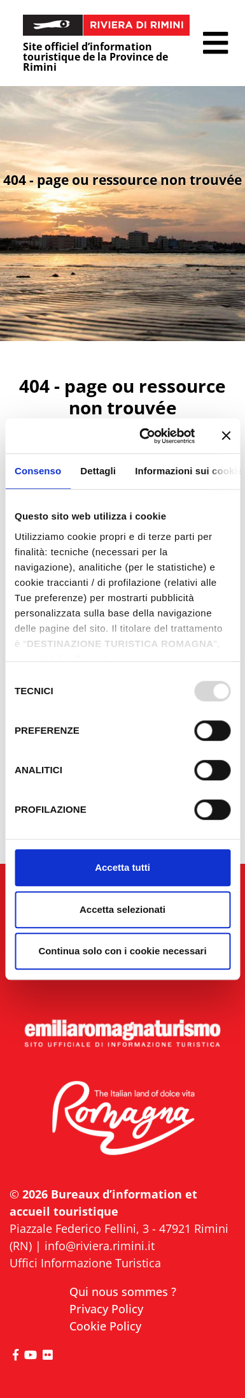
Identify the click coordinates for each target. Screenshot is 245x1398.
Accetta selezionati (122, 909)
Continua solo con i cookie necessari (122, 950)
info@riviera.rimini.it (100, 1245)
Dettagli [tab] (98, 470)
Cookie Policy (105, 1326)
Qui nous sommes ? (122, 1291)
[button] (215, 43)
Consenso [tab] (38, 470)
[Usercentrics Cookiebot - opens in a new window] (145, 436)
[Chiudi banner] (225, 436)
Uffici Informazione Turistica (85, 1263)
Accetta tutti (122, 867)
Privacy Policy (106, 1308)
